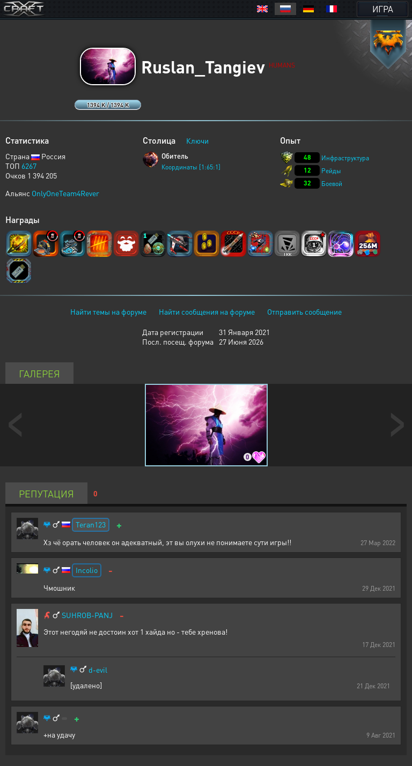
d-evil (98, 669)
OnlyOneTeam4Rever (65, 193)
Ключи (197, 140)
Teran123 (91, 524)
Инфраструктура (345, 158)
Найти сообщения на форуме (207, 311)
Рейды (331, 171)
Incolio (87, 570)
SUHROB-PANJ (87, 615)
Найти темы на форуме (108, 311)
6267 (28, 165)
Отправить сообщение (304, 311)
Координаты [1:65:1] (190, 167)
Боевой (331, 184)
